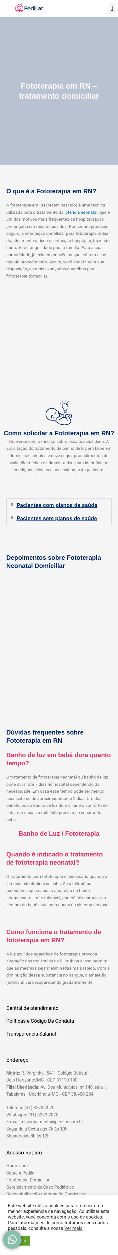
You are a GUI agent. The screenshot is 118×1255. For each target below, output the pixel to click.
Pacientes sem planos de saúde (56, 518)
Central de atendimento (32, 1008)
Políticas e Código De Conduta (40, 1021)
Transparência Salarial (31, 1034)
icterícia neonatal (81, 212)
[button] (112, 8)
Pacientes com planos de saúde (56, 505)
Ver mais (73, 1228)
